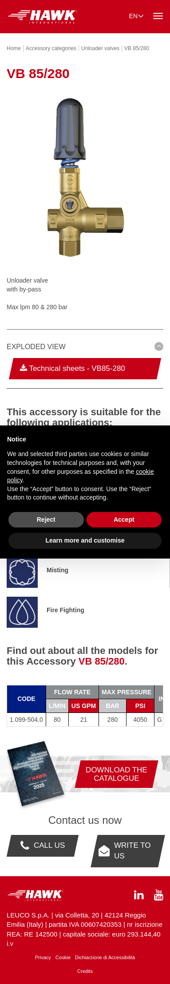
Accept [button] (124, 519)
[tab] (85, 348)
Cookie (63, 957)
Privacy (43, 957)
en (136, 16)
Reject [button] (46, 519)
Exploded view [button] (36, 346)
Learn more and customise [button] (84, 540)
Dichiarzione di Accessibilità (105, 957)
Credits (85, 971)
